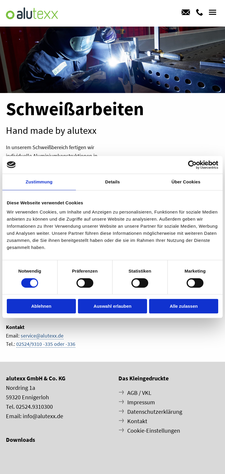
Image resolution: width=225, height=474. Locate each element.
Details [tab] (112, 181)
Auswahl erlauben (112, 306)
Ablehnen (41, 306)
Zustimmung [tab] (39, 181)
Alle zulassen (184, 306)
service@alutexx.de (42, 335)
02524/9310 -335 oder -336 (45, 344)
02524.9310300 (34, 406)
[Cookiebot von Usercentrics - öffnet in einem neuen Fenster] (192, 164)
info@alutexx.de (43, 416)
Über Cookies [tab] (186, 181)
